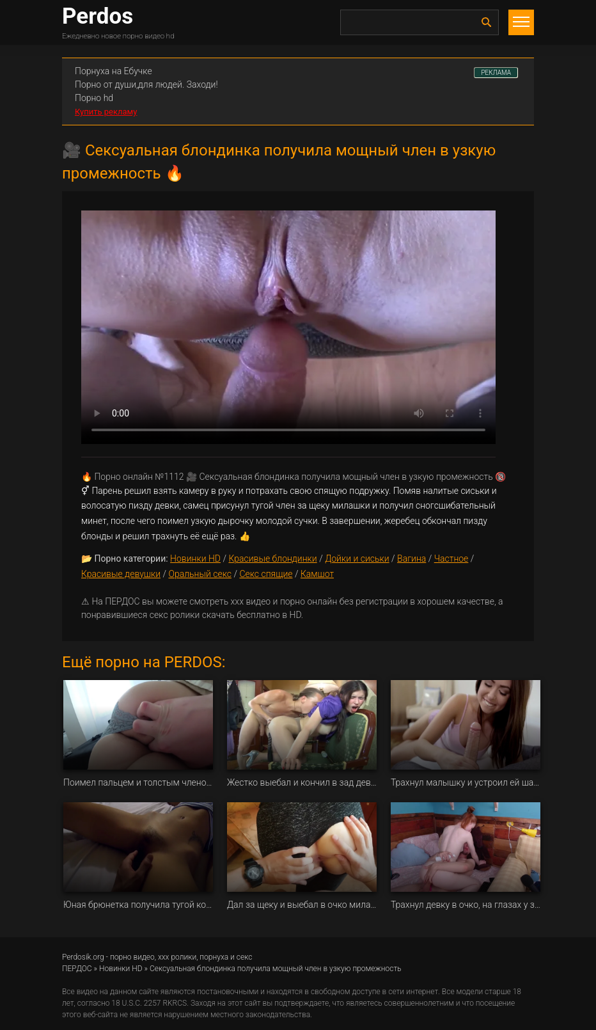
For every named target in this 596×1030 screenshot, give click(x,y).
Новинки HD (195, 558)
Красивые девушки (121, 574)
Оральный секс (199, 574)
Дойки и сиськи (357, 558)
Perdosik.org (83, 957)
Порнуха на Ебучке (113, 71)
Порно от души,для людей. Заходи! (146, 84)
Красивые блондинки (272, 558)
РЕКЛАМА (496, 72)
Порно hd (94, 98)
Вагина (411, 558)
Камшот (317, 574)
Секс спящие (265, 574)
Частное (451, 558)
